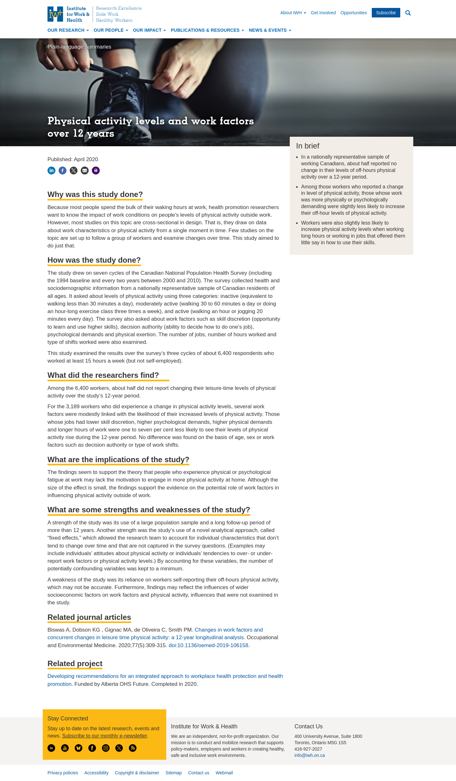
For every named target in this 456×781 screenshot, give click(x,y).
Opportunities (353, 12)
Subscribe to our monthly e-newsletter (104, 735)
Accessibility (96, 772)
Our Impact (149, 30)
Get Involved (323, 12)
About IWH (293, 12)
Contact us (198, 772)
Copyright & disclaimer (137, 772)
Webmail (224, 772)
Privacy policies (63, 772)
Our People (111, 30)
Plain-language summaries (79, 47)
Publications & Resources (207, 30)
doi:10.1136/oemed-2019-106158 (208, 645)
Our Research (68, 30)
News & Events (270, 30)
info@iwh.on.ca (309, 755)
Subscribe (386, 12)
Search (407, 13)
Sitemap (174, 772)
